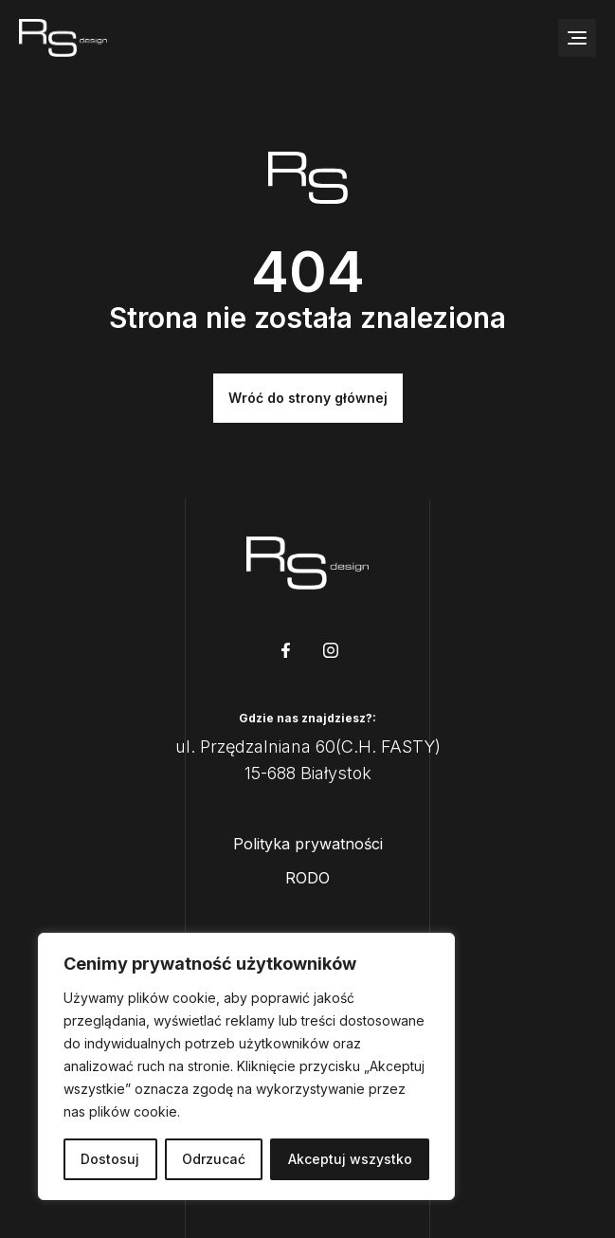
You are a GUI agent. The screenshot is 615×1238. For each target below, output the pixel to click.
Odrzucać (213, 1159)
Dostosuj (110, 1159)
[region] (246, 1066)
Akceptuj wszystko (350, 1159)
